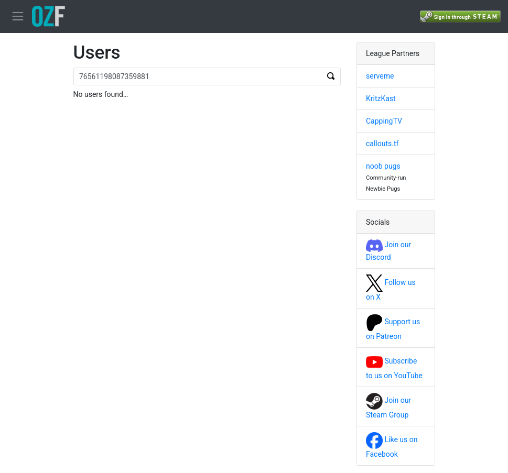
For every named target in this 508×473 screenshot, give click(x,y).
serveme (380, 76)
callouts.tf (382, 143)
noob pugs (383, 166)
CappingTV (384, 121)
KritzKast (381, 98)
